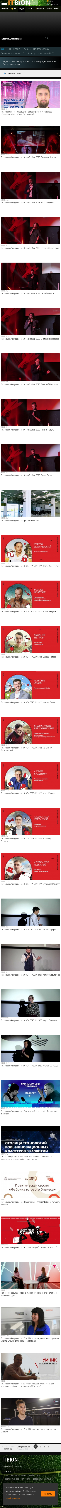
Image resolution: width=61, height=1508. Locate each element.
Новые (16, 48)
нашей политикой (13, 1498)
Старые (27, 48)
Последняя (7, 1449)
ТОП (8, 48)
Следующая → (23, 1446)
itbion (10, 1459)
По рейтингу (28, 53)
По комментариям (10, 53)
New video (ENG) (45, 53)
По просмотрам (41, 48)
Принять (48, 1494)
